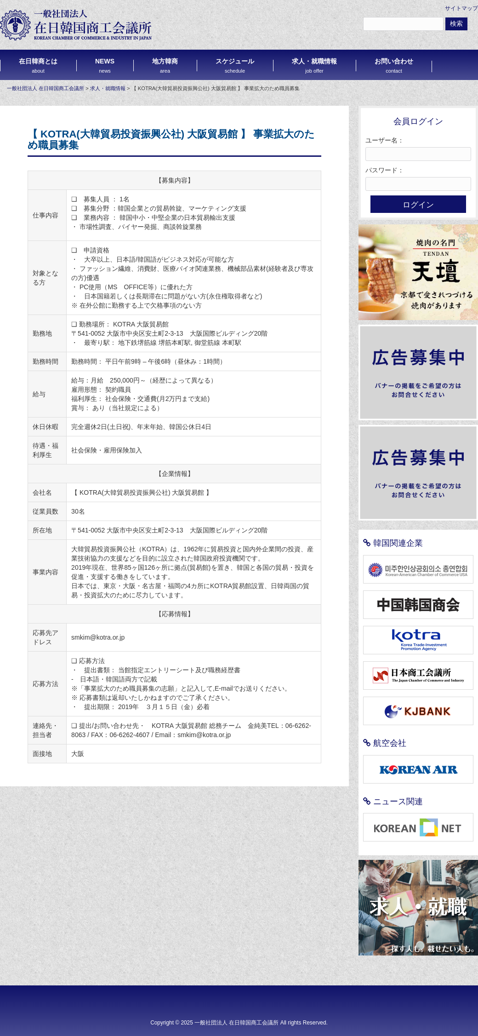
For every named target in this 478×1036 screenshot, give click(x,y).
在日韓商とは (38, 65)
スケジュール (235, 65)
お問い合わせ (394, 65)
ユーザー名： (384, 140)
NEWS (104, 65)
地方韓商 (165, 65)
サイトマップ (461, 8)
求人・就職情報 (314, 65)
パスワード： (384, 170)
